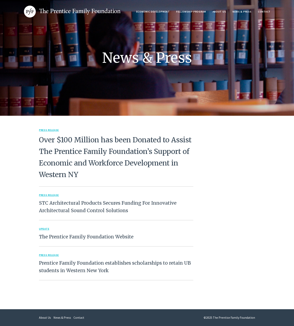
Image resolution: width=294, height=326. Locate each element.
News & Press (241, 11)
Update (44, 229)
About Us (219, 11)
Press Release (49, 130)
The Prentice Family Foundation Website (86, 237)
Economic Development (153, 11)
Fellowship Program (191, 11)
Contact (264, 11)
